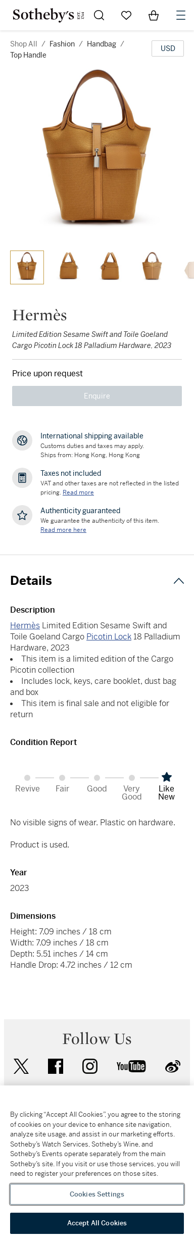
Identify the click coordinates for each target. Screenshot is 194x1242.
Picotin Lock (108, 636)
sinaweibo (172, 1066)
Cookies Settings (97, 1194)
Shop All (23, 43)
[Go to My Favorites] (126, 15)
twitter (21, 1066)
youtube (131, 1066)
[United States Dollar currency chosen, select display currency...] (168, 48)
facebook (55, 1066)
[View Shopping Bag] (154, 15)
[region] (97, 1163)
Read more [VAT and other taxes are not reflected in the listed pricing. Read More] (78, 492)
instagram (90, 1066)
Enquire (97, 396)
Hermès (25, 625)
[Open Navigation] (181, 15)
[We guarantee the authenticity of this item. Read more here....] (63, 529)
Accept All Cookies (97, 1223)
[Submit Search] (99, 15)
